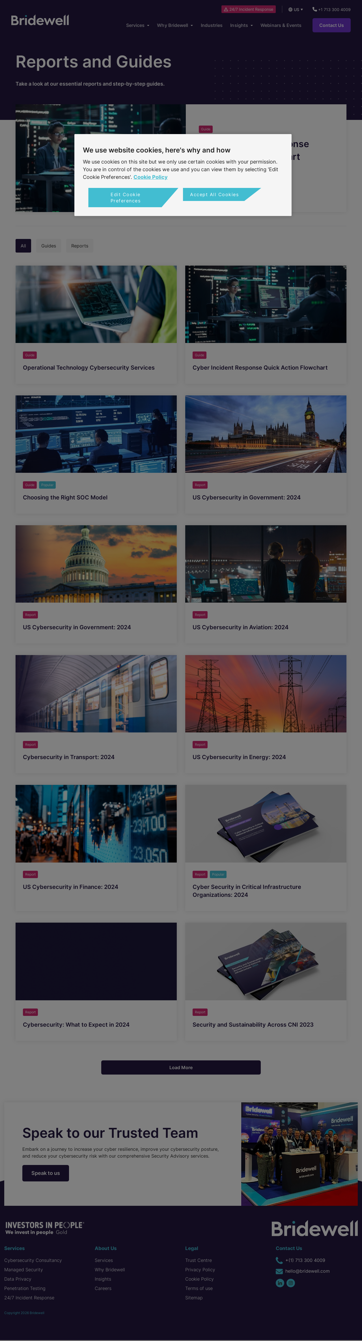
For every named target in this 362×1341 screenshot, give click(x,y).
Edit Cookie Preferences (126, 198)
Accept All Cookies (214, 194)
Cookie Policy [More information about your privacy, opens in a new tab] (150, 177)
